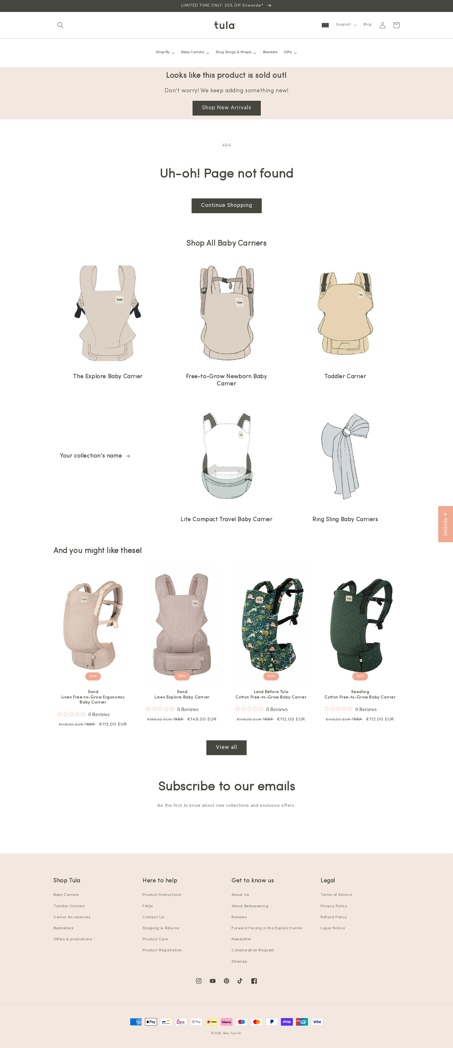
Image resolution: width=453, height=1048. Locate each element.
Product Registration (162, 950)
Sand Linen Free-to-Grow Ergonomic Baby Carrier (93, 697)
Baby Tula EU (232, 1033)
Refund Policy (334, 917)
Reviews (239, 917)
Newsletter (241, 939)
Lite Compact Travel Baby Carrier (226, 520)
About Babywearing (250, 906)
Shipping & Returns (161, 928)
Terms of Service (336, 895)
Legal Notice (333, 928)
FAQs (148, 906)
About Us (240, 895)
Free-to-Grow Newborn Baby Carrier (226, 380)
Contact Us (153, 917)
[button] (60, 25)
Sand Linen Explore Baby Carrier (182, 694)
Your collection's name (95, 456)
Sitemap (239, 962)
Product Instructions (162, 895)
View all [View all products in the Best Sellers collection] (226, 748)
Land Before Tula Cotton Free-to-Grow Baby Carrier (270, 694)
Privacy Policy (334, 906)
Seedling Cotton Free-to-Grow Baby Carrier (359, 694)
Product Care (155, 939)
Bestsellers (63, 928)
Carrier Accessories (71, 917)
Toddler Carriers (69, 906)
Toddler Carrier (345, 377)
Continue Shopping (226, 206)
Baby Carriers (66, 895)
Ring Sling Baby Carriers (345, 520)
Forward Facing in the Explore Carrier (267, 928)
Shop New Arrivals (226, 108)
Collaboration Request (253, 950)
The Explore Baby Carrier (107, 377)
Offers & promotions (72, 939)
